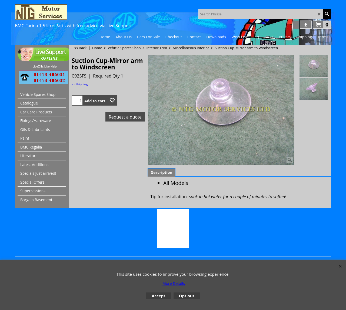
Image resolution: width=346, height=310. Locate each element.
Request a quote (125, 117)
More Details (173, 283)
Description (161, 172)
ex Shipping (80, 84)
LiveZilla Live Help (44, 66)
